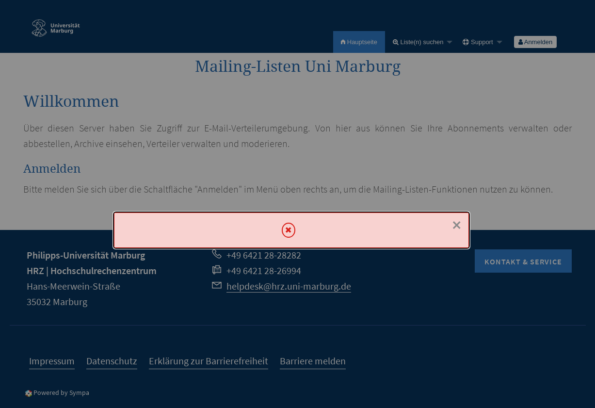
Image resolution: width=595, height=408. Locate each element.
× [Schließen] (457, 225)
